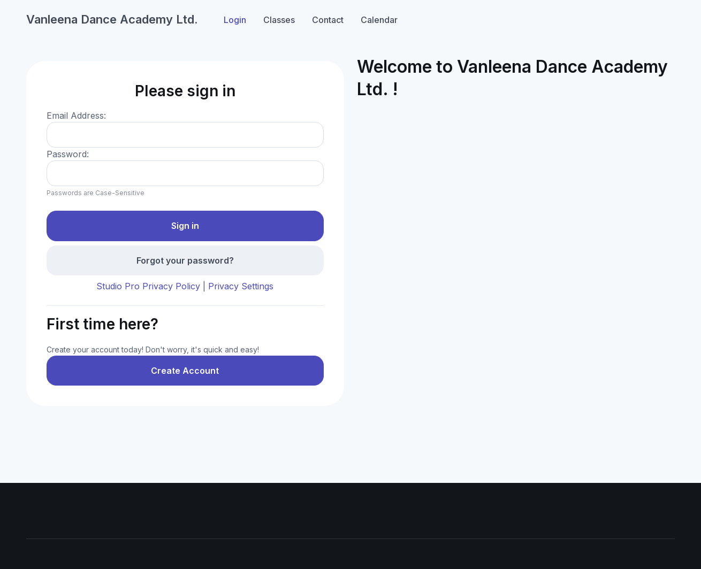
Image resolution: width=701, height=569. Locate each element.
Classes (279, 19)
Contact (328, 19)
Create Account (185, 370)
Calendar (379, 19)
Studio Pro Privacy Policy (148, 286)
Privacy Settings (240, 286)
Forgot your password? (185, 260)
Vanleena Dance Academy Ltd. (112, 19)
